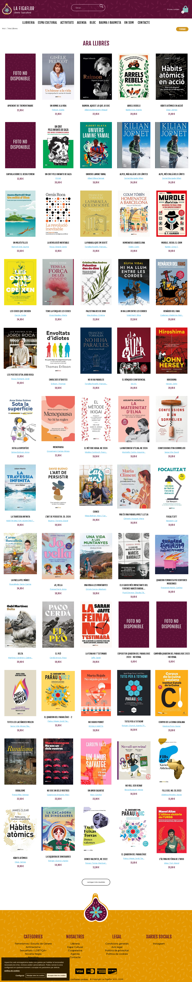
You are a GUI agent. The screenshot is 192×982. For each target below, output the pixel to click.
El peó (58, 653)
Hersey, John (171, 384)
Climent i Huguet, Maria (134, 519)
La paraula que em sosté (96, 242)
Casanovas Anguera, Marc (58, 795)
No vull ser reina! (133, 785)
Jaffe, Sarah (96, 658)
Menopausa (58, 447)
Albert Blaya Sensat (96, 178)
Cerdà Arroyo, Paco (58, 658)
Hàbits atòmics (20, 858)
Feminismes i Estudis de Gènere (33, 943)
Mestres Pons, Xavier (172, 726)
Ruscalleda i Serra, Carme (20, 584)
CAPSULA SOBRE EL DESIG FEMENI (20, 174)
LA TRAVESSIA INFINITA (20, 516)
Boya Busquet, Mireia (134, 790)
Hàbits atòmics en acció (171, 105)
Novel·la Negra (33, 954)
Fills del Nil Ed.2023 (171, 790)
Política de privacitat (117, 950)
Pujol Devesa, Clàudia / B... (134, 593)
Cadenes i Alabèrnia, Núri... (171, 315)
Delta (20, 653)
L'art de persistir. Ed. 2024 (58, 516)
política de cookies (12, 971)
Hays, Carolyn (96, 795)
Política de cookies (117, 954)
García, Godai (20, 315)
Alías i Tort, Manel (171, 863)
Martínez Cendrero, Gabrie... (20, 658)
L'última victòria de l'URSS (171, 859)
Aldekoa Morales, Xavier (171, 795)
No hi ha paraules (96, 379)
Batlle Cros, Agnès (134, 110)
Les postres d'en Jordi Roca (20, 374)
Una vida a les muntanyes (96, 585)
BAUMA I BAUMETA (110, 22)
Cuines (96, 511)
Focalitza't (171, 516)
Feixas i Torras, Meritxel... (96, 863)
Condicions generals (117, 943)
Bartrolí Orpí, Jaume (20, 247)
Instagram (159, 943)
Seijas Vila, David (172, 452)
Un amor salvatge (96, 790)
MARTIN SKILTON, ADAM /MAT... (20, 521)
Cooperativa (75, 950)
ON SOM (129, 22)
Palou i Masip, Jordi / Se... (58, 721)
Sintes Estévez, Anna (20, 452)
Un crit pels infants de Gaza (58, 174)
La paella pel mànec (20, 580)
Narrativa (33, 957)
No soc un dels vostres (58, 790)
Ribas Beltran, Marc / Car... (96, 516)
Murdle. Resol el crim (171, 242)
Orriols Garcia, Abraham (96, 589)
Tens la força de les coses (58, 311)
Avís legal (116, 947)
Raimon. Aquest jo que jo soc (96, 105)
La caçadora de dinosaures (58, 856)
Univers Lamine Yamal (96, 174)
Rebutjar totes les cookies (35, 975)
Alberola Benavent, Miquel (96, 110)
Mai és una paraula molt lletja (133, 514)
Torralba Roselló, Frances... (96, 247)
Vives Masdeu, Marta (58, 315)
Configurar (20, 976)
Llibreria (75, 943)
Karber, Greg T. (171, 247)
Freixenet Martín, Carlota (171, 588)
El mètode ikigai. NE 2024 (96, 448)
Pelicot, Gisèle (58, 110)
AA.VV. (134, 384)
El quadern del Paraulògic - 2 (58, 717)
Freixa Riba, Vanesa (20, 795)
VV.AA (58, 178)
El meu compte (173, 9)
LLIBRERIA (28, 22)
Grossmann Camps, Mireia (58, 451)
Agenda (75, 954)
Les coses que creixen (20, 311)
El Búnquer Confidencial (133, 379)
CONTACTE (143, 22)
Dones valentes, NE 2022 (96, 859)
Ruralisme (20, 790)
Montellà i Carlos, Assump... (133, 452)
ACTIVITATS (67, 22)
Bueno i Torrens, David (58, 521)
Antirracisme (33, 947)
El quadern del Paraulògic (133, 854)
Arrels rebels (133, 105)
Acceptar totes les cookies (57, 975)
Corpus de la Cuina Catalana (172, 722)
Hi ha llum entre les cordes (134, 311)
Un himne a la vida (58, 105)
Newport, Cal (171, 521)
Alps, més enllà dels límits (171, 174)
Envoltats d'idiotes (58, 379)
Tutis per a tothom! (134, 721)
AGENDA (81, 22)
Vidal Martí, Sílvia (134, 315)
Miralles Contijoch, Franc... (96, 452)
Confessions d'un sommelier (171, 448)
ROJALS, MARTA (96, 726)
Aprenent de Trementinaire (20, 105)
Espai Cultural (75, 947)
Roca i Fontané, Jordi (20, 379)
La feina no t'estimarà (96, 653)
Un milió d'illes (20, 242)
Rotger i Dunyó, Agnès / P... (134, 726)
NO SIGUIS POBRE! (96, 722)
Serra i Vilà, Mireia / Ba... (20, 726)
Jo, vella (58, 585)
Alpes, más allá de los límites (134, 174)
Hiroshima (171, 379)
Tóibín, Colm (133, 247)
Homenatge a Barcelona (134, 242)
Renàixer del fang (171, 311)
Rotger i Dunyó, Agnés (58, 861)
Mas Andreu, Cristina (96, 315)
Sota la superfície (20, 448)
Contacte (75, 957)
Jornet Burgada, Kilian (133, 178)
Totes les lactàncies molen (20, 722)
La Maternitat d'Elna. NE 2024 (134, 448)
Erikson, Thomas (58, 384)
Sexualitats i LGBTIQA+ (33, 950)
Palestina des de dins (96, 311)
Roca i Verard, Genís (58, 247)
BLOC (93, 22)
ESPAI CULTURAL (47, 22)
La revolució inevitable (58, 242)
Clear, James (171, 110)
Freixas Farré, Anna (58, 589)
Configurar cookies (79, 979)
